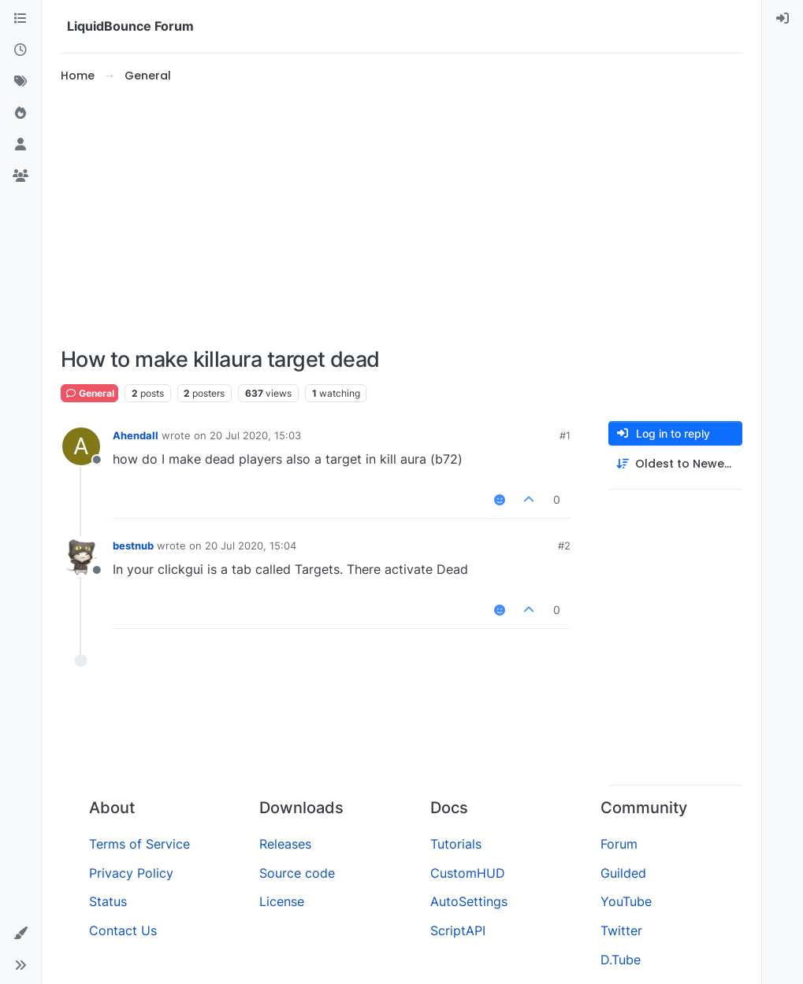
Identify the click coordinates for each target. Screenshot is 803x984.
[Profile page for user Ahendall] (81, 446)
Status (108, 901)
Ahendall (135, 435)
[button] (20, 933)
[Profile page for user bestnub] (81, 556)
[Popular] (20, 113)
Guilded (623, 873)
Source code (297, 873)
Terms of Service (139, 844)
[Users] (20, 144)
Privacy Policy (131, 873)
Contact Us (123, 930)
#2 (564, 545)
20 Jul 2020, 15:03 (255, 435)
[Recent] (20, 50)
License (281, 901)
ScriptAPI (457, 930)
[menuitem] (782, 18)
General (89, 393)
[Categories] (20, 18)
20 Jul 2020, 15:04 (250, 545)
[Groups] (20, 176)
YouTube (626, 901)
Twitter (621, 930)
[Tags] (20, 81)
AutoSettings (468, 901)
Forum (619, 844)
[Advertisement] (401, 215)
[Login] (782, 18)
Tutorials (455, 844)
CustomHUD (467, 873)
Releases (285, 844)
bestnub (133, 545)
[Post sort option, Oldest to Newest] (675, 464)
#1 (565, 435)
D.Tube (620, 959)
